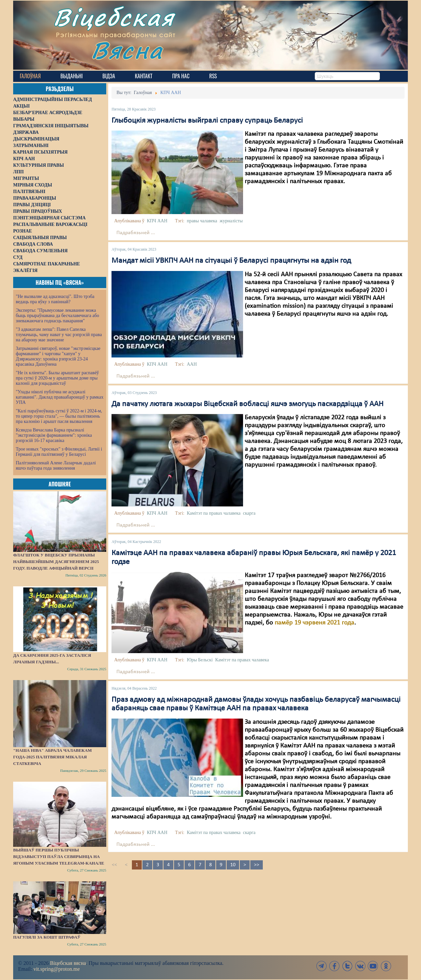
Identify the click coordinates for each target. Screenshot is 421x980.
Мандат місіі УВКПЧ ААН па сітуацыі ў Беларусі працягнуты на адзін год (231, 261)
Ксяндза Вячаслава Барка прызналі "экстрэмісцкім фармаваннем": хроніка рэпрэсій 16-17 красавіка (54, 435)
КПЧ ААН (157, 220)
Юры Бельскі (200, 659)
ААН (192, 364)
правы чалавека (202, 220)
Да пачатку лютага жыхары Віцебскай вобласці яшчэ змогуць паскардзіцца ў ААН (247, 404)
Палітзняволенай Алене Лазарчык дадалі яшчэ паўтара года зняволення (56, 465)
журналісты (231, 220)
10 (232, 865)
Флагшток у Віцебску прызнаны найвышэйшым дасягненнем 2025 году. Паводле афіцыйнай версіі (56, 561)
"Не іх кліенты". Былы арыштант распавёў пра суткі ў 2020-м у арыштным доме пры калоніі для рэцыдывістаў (57, 378)
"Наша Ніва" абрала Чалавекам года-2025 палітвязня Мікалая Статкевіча (52, 757)
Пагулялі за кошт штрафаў (47, 937)
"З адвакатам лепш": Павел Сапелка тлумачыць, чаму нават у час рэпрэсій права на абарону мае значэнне (59, 334)
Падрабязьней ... (135, 232)
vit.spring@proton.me (57, 969)
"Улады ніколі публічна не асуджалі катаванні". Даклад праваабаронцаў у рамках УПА (60, 397)
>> (256, 865)
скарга (249, 513)
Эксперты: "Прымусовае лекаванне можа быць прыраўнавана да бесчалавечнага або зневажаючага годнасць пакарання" (57, 315)
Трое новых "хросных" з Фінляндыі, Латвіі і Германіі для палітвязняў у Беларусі (59, 452)
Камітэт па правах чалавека (213, 513)
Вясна (128, 51)
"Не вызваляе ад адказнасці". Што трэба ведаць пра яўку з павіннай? (55, 299)
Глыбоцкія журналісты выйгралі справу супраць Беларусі (207, 121)
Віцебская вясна (68, 963)
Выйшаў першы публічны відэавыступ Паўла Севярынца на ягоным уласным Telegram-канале (58, 856)
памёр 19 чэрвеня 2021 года (314, 623)
